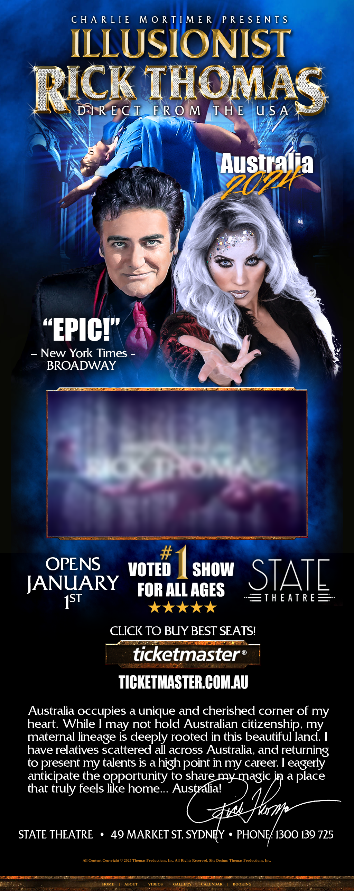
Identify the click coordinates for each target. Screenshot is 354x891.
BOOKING (242, 884)
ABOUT (131, 884)
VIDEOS (155, 884)
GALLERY (182, 884)
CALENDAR (211, 884)
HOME (108, 884)
